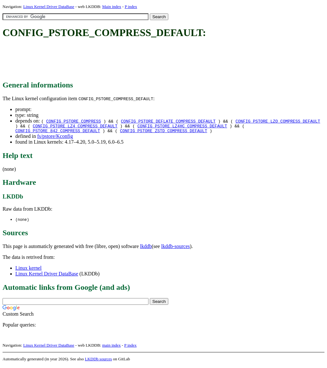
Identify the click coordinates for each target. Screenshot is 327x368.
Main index (111, 6)
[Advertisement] (119, 60)
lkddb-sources (175, 248)
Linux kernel (28, 270)
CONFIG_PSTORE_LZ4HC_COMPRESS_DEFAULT (182, 127)
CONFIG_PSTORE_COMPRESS (73, 121)
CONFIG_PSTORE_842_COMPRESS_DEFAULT (57, 132)
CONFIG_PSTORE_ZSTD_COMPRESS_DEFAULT (163, 132)
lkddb (146, 248)
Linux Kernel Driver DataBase (48, 6)
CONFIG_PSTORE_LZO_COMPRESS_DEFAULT (277, 121)
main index (111, 347)
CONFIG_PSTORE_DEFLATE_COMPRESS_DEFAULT (168, 121)
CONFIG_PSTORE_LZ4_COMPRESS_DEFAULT (75, 127)
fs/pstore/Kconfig (55, 138)
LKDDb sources (98, 361)
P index (131, 6)
